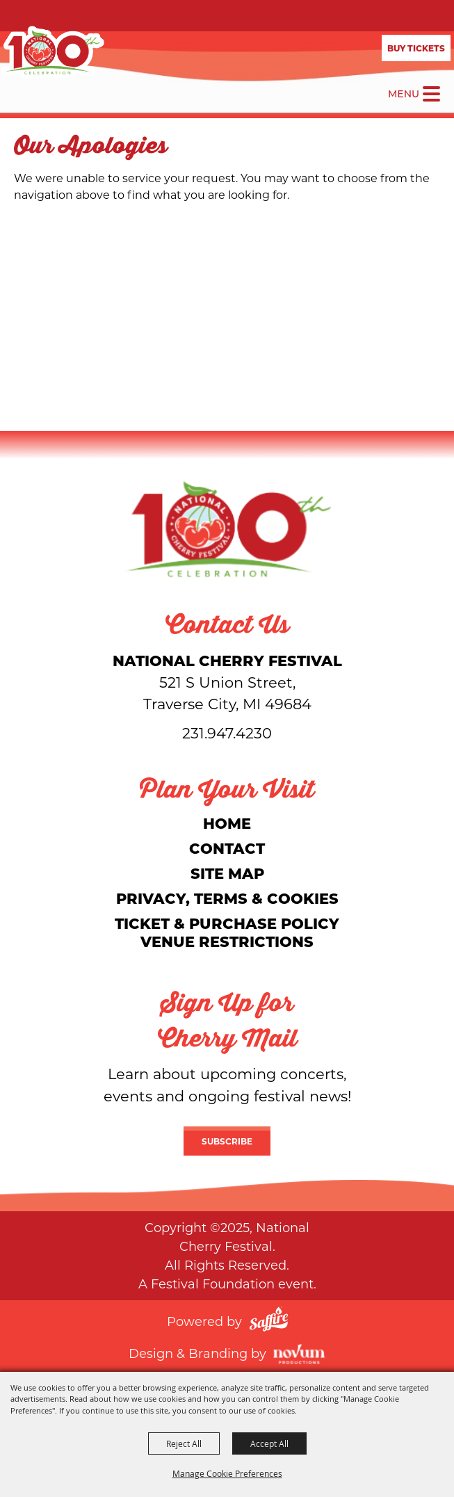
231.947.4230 (227, 733)
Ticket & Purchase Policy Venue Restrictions (227, 932)
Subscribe (227, 1141)
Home (227, 823)
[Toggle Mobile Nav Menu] (431, 94)
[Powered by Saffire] (269, 1321)
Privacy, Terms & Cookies (227, 898)
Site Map (227, 873)
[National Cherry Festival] (52, 52)
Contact (227, 848)
